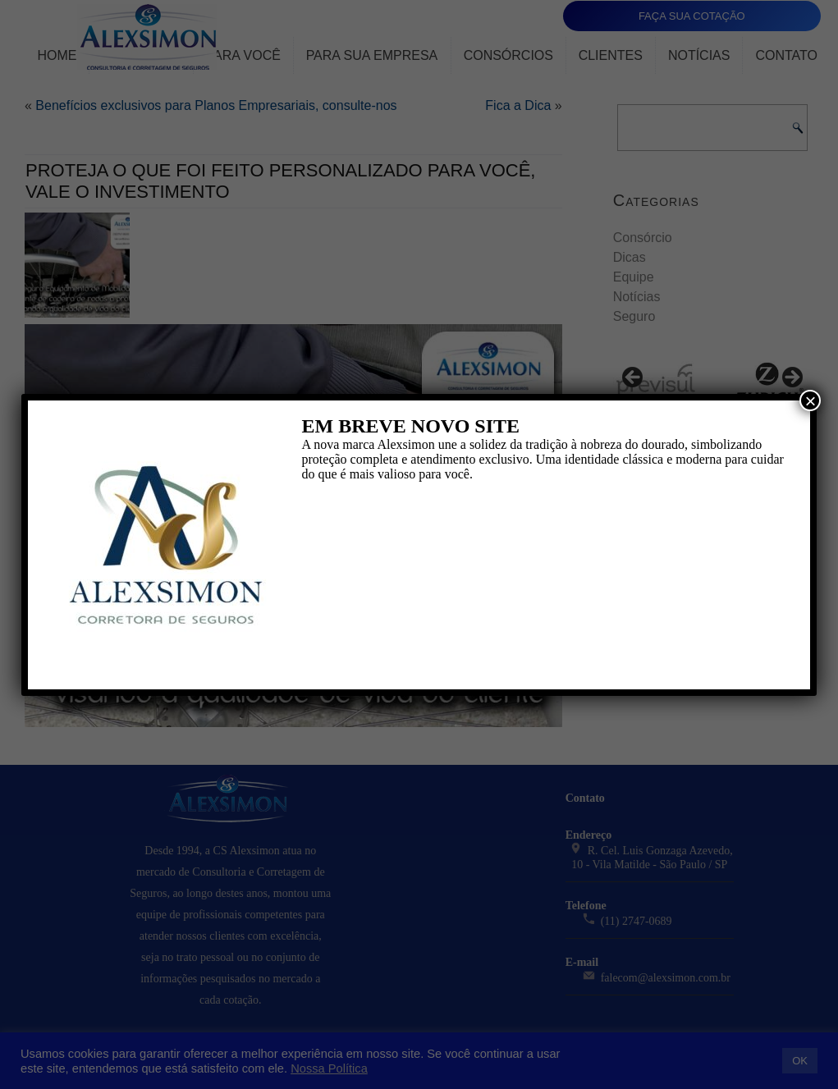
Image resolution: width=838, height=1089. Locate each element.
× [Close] (810, 400)
